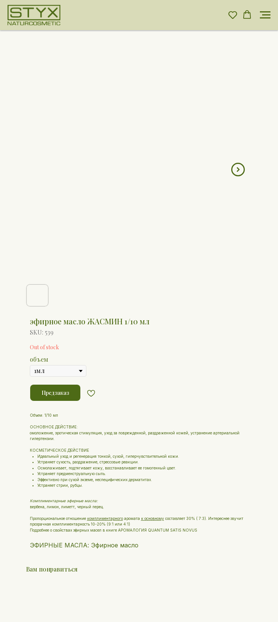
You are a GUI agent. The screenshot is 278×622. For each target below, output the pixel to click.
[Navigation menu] (265, 15)
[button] (232, 14)
